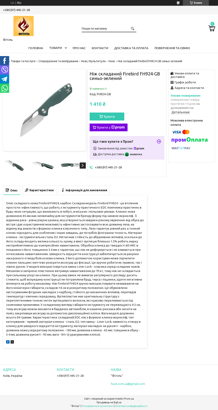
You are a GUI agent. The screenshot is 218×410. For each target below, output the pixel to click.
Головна (35, 48)
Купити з (111, 127)
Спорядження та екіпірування (58, 61)
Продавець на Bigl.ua (109, 402)
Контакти (100, 48)
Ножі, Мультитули (93, 61)
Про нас (79, 48)
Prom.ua (129, 398)
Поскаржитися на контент (97, 406)
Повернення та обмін (172, 48)
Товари (55, 48)
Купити (109, 116)
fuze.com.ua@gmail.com (128, 384)
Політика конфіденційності (131, 406)
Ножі (112, 61)
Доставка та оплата (131, 48)
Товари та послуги (23, 61)
